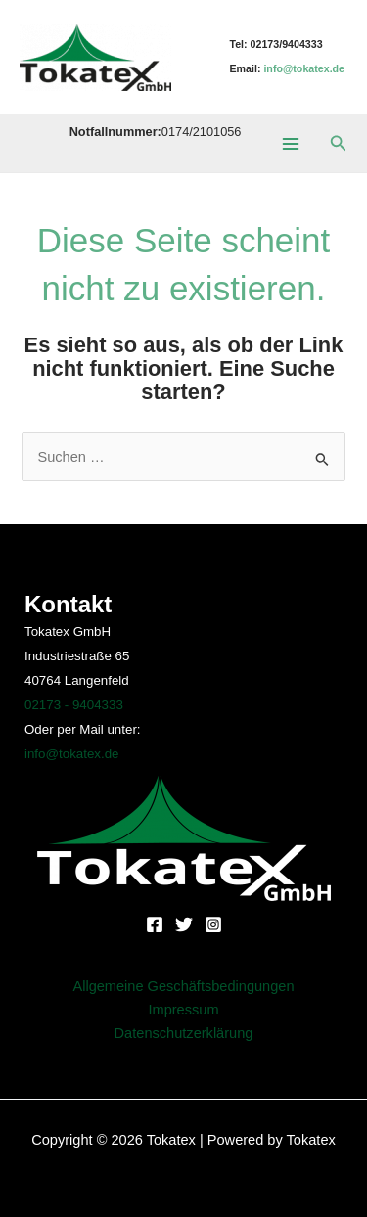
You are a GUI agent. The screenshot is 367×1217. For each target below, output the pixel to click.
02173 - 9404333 (73, 705)
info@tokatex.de (71, 753)
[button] (338, 144)
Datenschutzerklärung (184, 1033)
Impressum (183, 1009)
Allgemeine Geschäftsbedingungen (183, 986)
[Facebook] (154, 924)
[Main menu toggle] (289, 142)
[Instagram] (213, 924)
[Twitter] (184, 924)
